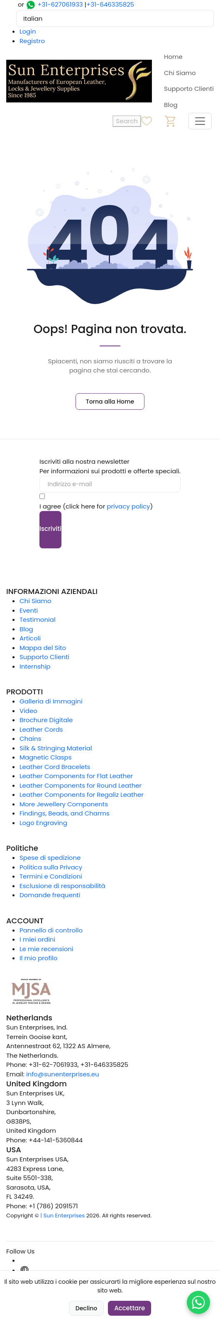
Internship (35, 666)
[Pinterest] (24, 1270)
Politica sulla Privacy (51, 867)
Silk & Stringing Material (56, 748)
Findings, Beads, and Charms (65, 813)
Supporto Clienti (189, 88)
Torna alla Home (110, 401)
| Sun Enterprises (62, 1215)
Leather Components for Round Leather (81, 785)
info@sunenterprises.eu (62, 1074)
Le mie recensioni (46, 948)
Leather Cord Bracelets (55, 766)
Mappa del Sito (43, 647)
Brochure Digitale (46, 720)
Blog (171, 104)
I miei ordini (37, 939)
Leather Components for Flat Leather (76, 776)
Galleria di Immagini (51, 701)
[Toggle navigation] (200, 121)
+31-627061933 (60, 4)
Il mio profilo (38, 958)
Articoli (30, 638)
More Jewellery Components (64, 804)
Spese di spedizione (50, 857)
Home (173, 56)
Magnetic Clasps (46, 757)
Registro (32, 41)
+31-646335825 (110, 4)
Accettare (129, 1308)
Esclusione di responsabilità (62, 885)
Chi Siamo (180, 72)
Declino (86, 1308)
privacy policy (128, 506)
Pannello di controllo (51, 930)
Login (28, 31)
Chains (30, 738)
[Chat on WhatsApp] (198, 1302)
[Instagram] (24, 1260)
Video (28, 710)
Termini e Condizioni (51, 876)
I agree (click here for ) (96, 506)
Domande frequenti (50, 895)
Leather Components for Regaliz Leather (82, 794)
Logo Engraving (43, 822)
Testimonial (38, 619)
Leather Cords (41, 729)
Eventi (29, 610)
